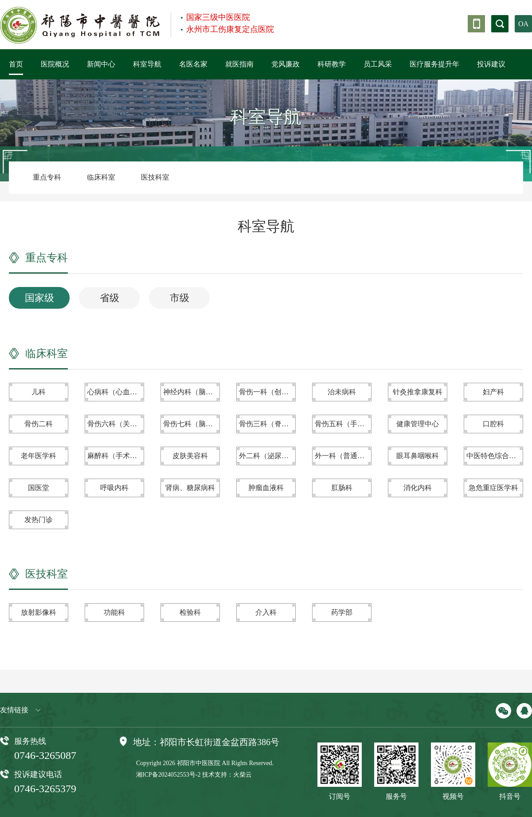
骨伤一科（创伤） (267, 392)
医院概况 (55, 64)
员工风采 (378, 64)
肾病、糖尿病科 (190, 487)
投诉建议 (491, 64)
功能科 (114, 612)
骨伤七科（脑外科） (191, 424)
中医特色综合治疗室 (494, 456)
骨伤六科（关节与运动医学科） (115, 424)
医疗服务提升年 (434, 64)
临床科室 (101, 177)
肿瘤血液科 (266, 487)
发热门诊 (38, 519)
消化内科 (417, 487)
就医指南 (239, 64)
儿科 (38, 392)
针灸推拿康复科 (417, 392)
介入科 (266, 612)
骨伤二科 (38, 424)
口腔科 (493, 424)
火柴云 (242, 774)
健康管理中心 (417, 424)
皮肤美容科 (190, 456)
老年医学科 (38, 456)
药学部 (341, 612)
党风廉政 (285, 64)
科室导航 (147, 64)
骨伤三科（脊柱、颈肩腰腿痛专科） (267, 424)
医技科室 (155, 177)
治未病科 (342, 392)
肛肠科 (341, 487)
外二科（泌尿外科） (267, 456)
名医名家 (193, 64)
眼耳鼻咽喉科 (417, 456)
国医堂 (38, 487)
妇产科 (493, 392)
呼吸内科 (114, 487)
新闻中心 (101, 64)
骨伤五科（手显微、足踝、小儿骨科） (343, 424)
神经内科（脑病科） (191, 392)
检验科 (190, 612)
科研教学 (331, 64)
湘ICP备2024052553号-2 (168, 774)
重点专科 (47, 177)
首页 (16, 64)
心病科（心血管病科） (115, 392)
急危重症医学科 (493, 487)
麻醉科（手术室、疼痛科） (115, 456)
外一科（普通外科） (343, 456)
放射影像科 (38, 612)
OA (523, 23)
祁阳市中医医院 (198, 763)
